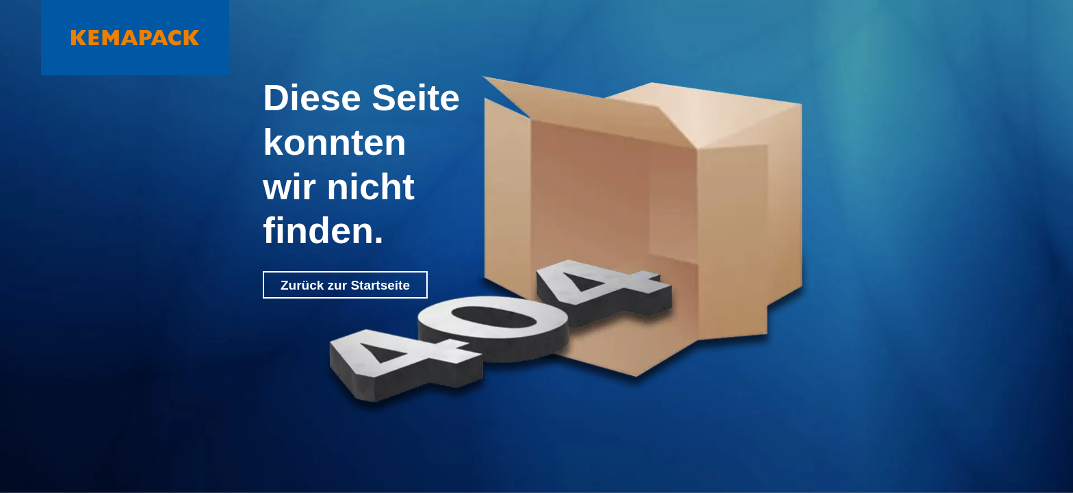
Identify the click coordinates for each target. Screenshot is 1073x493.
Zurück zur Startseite (345, 285)
